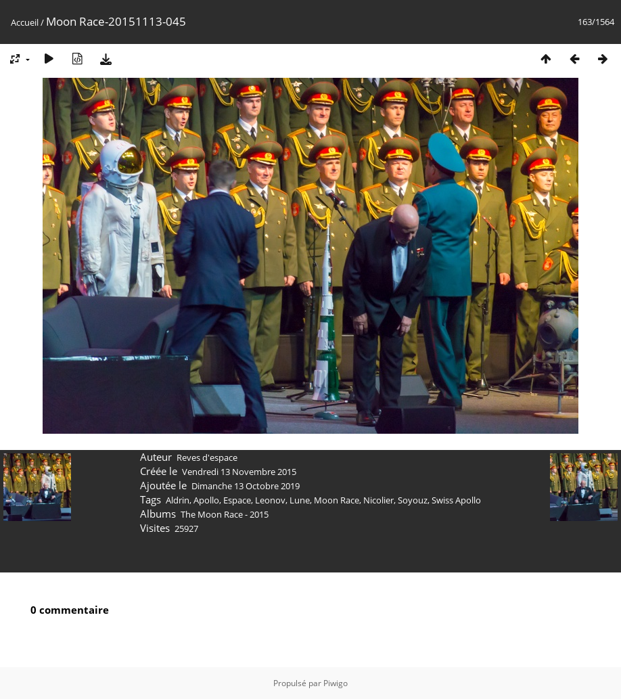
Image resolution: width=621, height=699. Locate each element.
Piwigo (335, 683)
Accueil (25, 22)
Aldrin (177, 500)
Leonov (270, 500)
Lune (300, 500)
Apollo (206, 500)
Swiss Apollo (456, 500)
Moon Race (336, 500)
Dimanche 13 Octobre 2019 (245, 486)
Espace (237, 500)
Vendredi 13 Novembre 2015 (239, 472)
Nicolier (378, 500)
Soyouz (413, 500)
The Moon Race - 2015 (225, 514)
